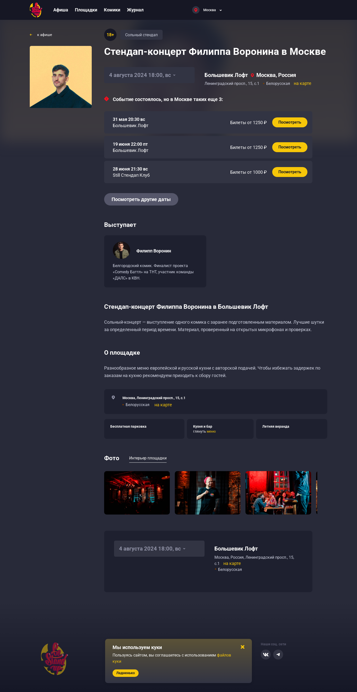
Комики (112, 9)
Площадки (86, 9)
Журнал (135, 9)
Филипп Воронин (153, 250)
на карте (302, 83)
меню (211, 431)
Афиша (60, 9)
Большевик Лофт (226, 75)
